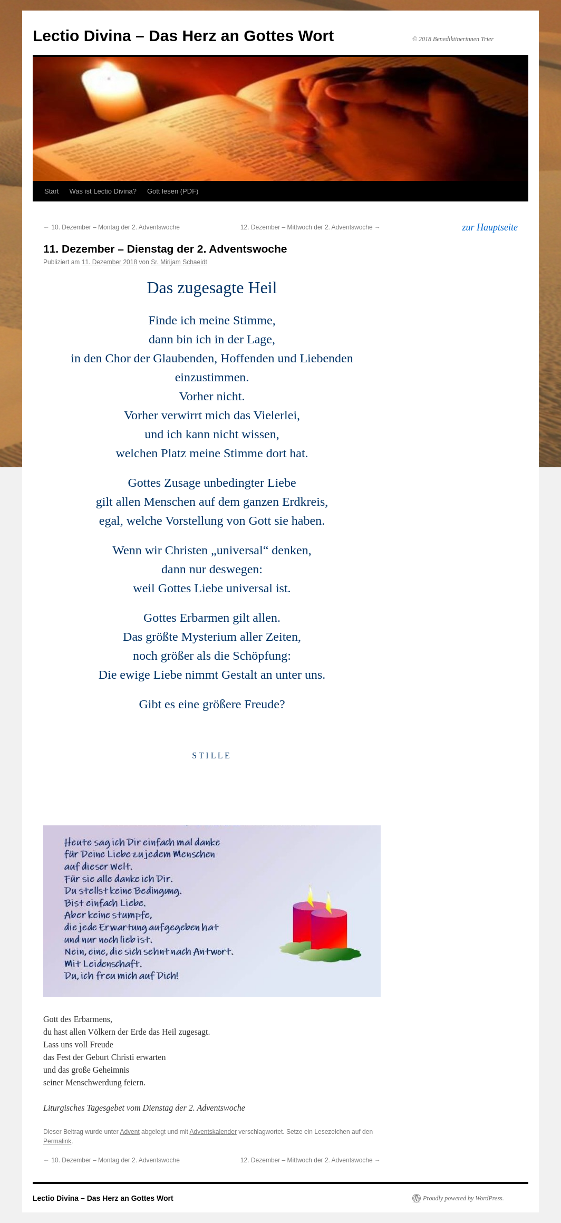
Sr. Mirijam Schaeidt (179, 262)
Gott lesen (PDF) (173, 191)
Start (51, 191)
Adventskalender (213, 1131)
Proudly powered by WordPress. (463, 1198)
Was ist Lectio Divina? (102, 191)
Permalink (57, 1141)
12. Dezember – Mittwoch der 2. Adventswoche (310, 227)
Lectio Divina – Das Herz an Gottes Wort (183, 35)
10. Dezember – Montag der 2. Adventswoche (111, 227)
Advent (129, 1131)
